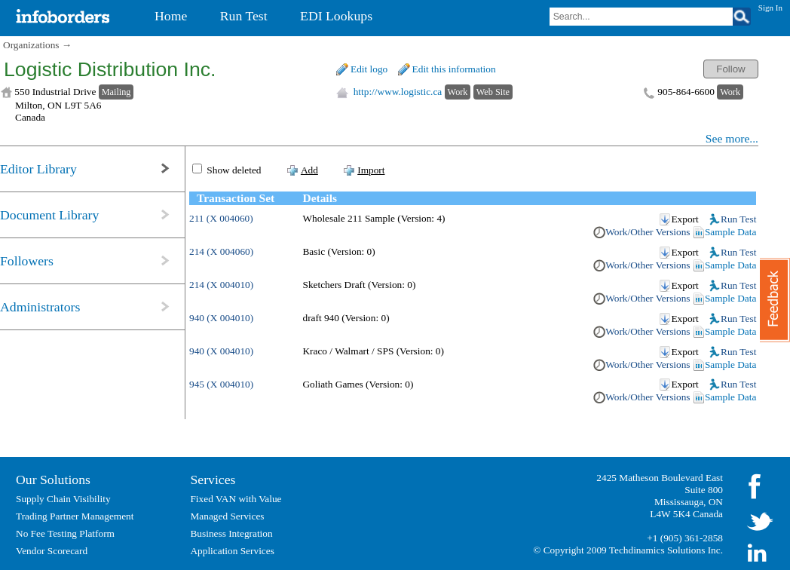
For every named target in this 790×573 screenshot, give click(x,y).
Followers (27, 260)
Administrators (40, 306)
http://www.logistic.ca (398, 91)
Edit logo (369, 69)
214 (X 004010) (221, 284)
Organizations (31, 45)
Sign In (770, 7)
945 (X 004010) (221, 384)
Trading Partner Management (74, 516)
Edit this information (454, 69)
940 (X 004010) (221, 317)
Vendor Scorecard (51, 550)
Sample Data (730, 231)
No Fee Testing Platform (65, 533)
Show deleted (234, 170)
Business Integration (231, 533)
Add (309, 170)
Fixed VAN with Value (235, 498)
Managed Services (227, 516)
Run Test (738, 219)
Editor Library (38, 168)
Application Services (232, 550)
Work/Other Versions (647, 231)
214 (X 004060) (221, 251)
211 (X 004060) (221, 218)
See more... (732, 138)
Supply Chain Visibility (63, 498)
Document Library (49, 214)
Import (370, 170)
